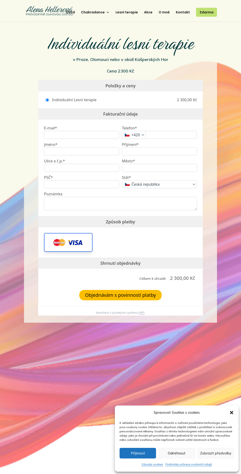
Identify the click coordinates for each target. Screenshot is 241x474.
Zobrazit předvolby (215, 453)
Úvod (70, 13)
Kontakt (183, 13)
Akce (148, 13)
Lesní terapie (127, 13)
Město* (128, 161)
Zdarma (206, 12)
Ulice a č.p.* (54, 161)
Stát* (126, 177)
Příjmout (138, 453)
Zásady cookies (152, 464)
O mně (164, 13)
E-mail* (50, 128)
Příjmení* (130, 144)
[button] (231, 412)
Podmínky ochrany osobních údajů (188, 464)
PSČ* (48, 177)
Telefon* (129, 128)
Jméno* (50, 144)
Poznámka (53, 194)
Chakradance (93, 13)
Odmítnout (176, 453)
